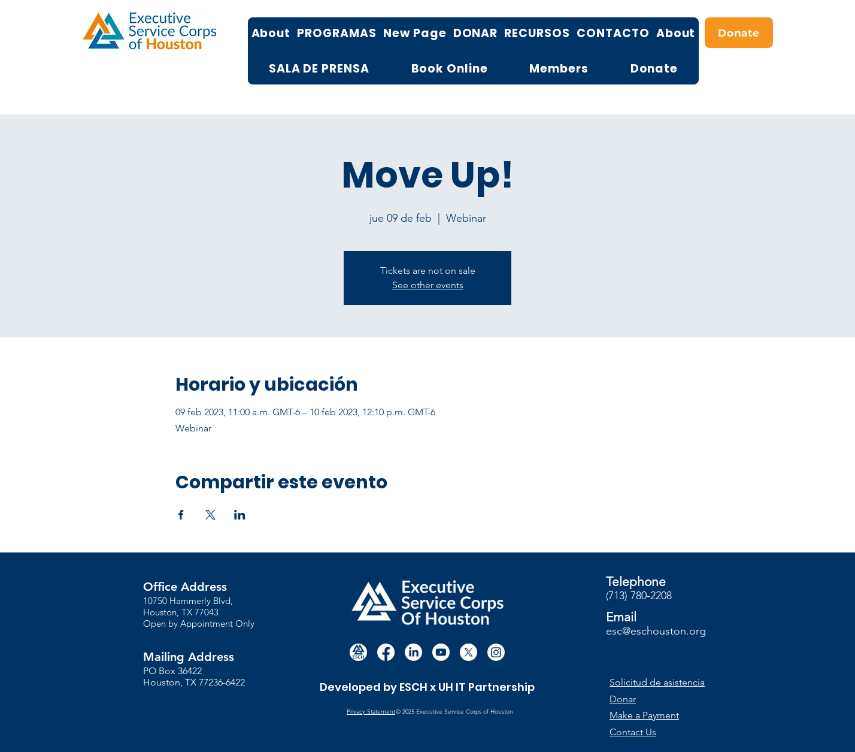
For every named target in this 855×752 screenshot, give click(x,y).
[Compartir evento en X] (210, 515)
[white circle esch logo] (358, 652)
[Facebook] (386, 652)
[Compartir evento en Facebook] (181, 515)
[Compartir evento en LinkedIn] (239, 515)
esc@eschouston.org (656, 631)
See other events (427, 285)
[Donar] (662, 699)
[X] (468, 652)
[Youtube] (441, 652)
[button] (663, 682)
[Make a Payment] (654, 715)
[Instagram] (496, 652)
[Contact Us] (654, 732)
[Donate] (739, 32)
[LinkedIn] (413, 652)
